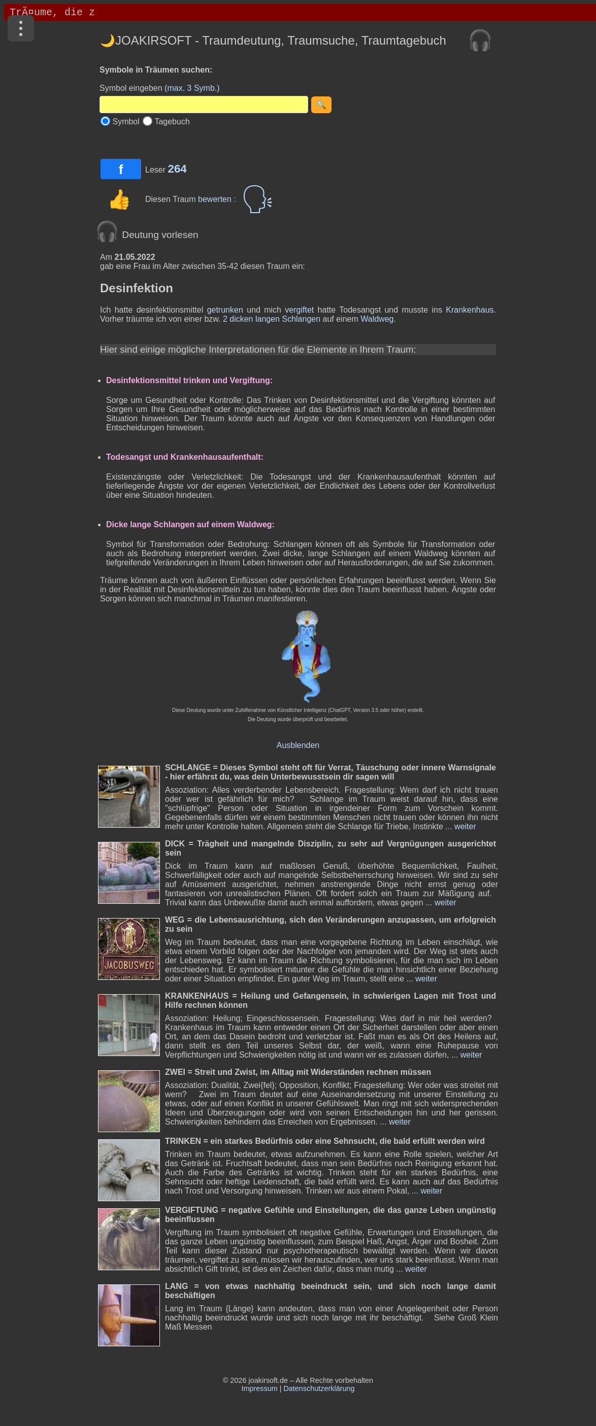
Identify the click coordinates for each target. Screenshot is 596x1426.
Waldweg (376, 319)
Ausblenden (298, 745)
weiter (464, 826)
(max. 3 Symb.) (191, 88)
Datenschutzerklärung (318, 1388)
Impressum (260, 1388)
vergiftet (299, 309)
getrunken (225, 309)
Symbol (125, 121)
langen (267, 319)
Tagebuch (171, 121)
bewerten (216, 199)
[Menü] (21, 28)
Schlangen (301, 319)
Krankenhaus (469, 309)
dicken (241, 319)
